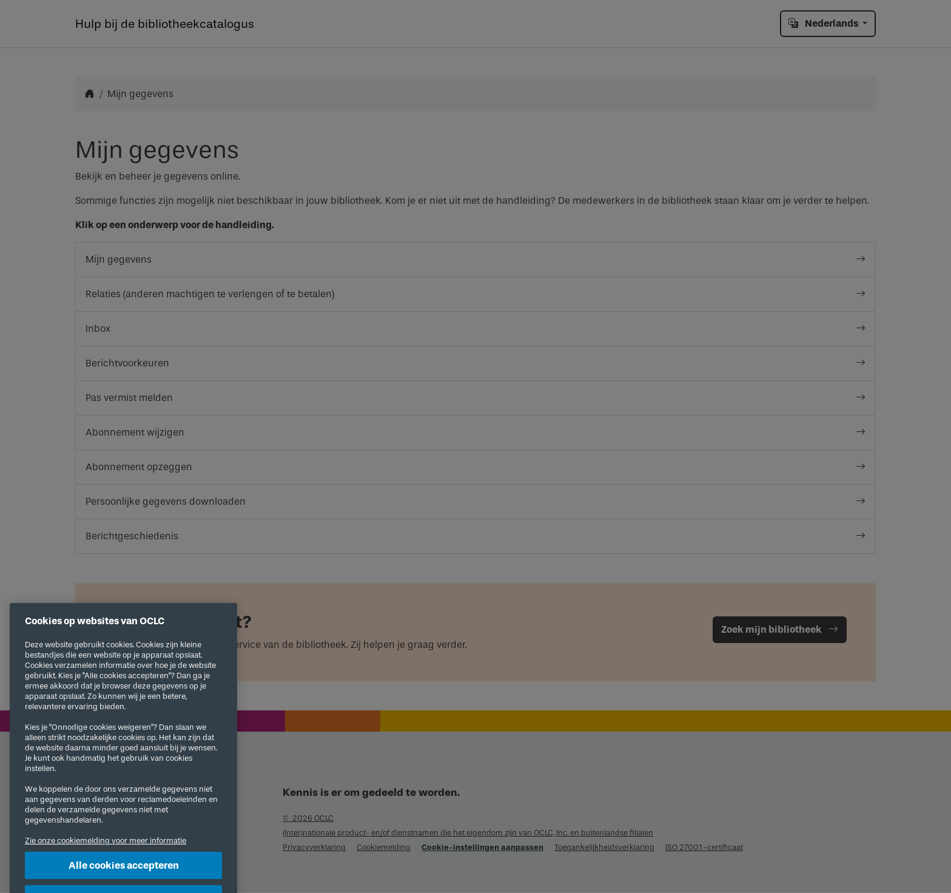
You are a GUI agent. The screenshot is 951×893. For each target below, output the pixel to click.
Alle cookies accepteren (124, 875)
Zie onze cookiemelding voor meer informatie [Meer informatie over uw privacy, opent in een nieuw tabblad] (105, 850)
